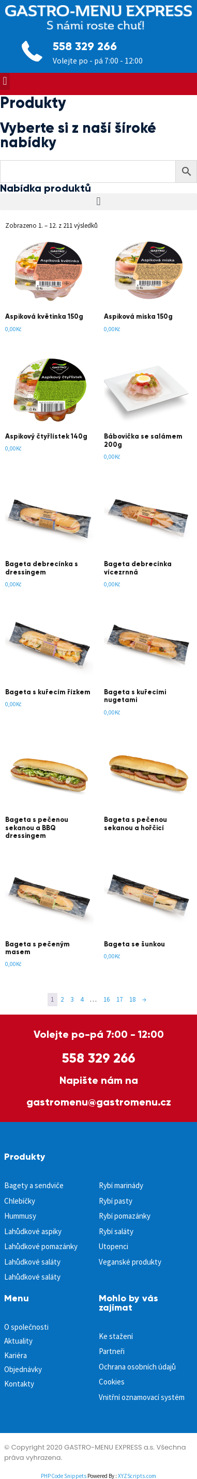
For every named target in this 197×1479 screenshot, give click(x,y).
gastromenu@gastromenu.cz (98, 1102)
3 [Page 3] (71, 999)
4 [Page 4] (81, 999)
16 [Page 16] (106, 999)
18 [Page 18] (132, 999)
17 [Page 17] (119, 999)
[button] (5, 81)
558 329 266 (85, 46)
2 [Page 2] (62, 999)
